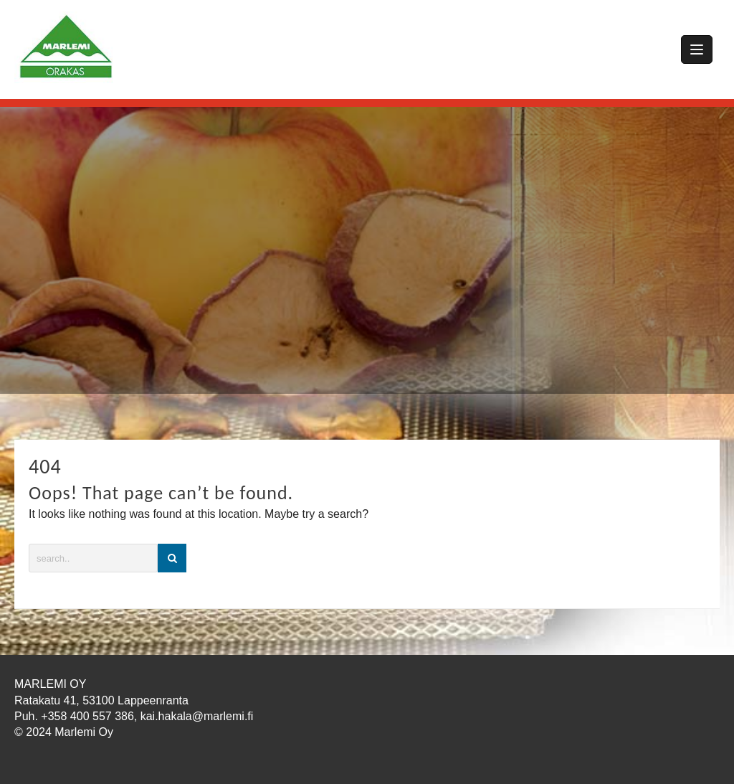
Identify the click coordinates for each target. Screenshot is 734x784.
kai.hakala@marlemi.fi (197, 716)
